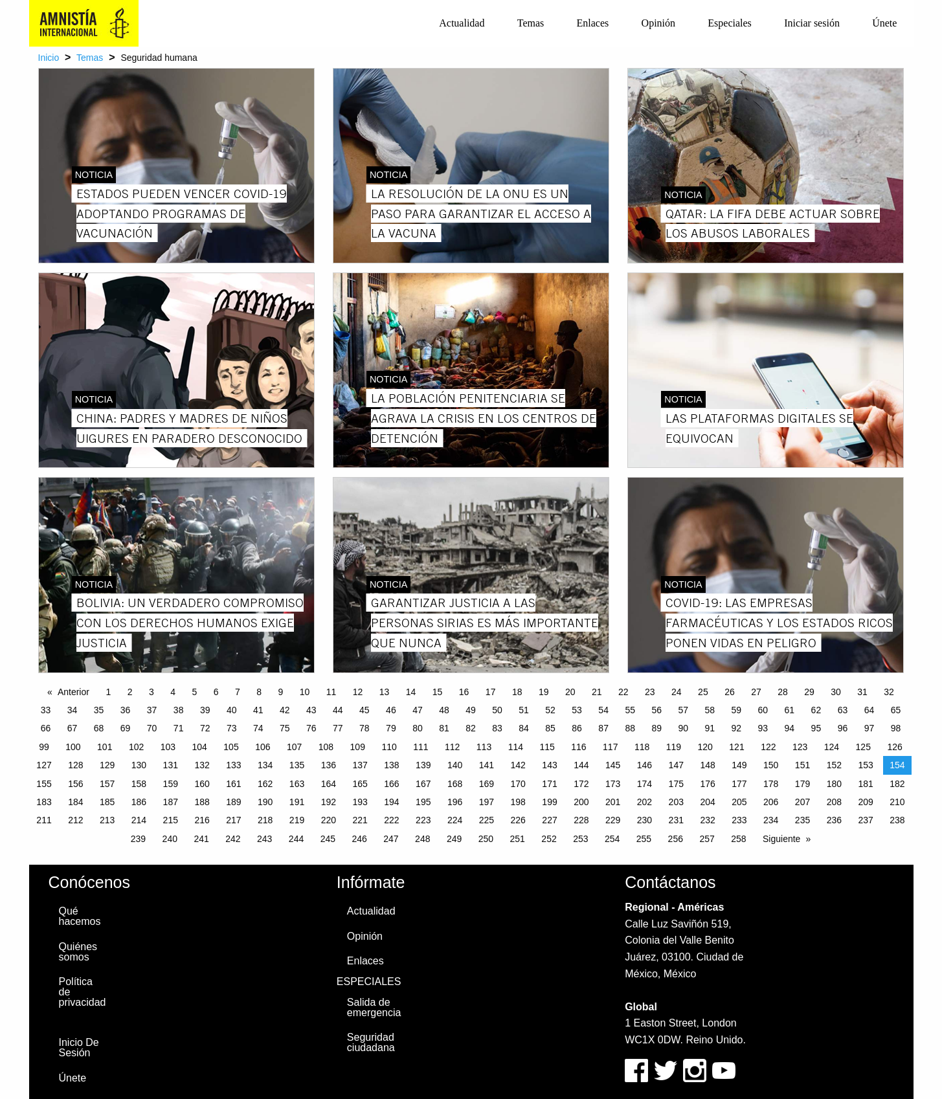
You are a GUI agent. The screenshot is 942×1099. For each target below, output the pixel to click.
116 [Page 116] (578, 747)
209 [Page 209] (865, 802)
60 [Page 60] (763, 710)
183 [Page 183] (43, 802)
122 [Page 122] (768, 747)
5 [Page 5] (194, 692)
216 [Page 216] (201, 820)
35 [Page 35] (99, 710)
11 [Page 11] (331, 692)
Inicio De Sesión (79, 1047)
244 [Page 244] (296, 839)
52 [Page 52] (550, 710)
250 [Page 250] (485, 839)
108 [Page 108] (326, 747)
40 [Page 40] (232, 710)
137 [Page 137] (359, 765)
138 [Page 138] (391, 765)
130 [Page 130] (138, 765)
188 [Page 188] (201, 802)
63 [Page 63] (843, 710)
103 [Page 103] (168, 747)
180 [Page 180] (834, 784)
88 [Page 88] (630, 728)
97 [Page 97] (869, 728)
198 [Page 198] (518, 802)
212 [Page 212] (75, 820)
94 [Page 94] (790, 728)
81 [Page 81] (444, 728)
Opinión (658, 22)
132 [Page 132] (201, 765)
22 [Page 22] (623, 692)
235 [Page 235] (802, 820)
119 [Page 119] (673, 747)
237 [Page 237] (865, 820)
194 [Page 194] (391, 802)
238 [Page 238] (897, 820)
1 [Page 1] (108, 692)
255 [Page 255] (643, 839)
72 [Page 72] (205, 728)
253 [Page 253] (580, 839)
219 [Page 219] (296, 820)
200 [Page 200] (581, 802)
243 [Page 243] (264, 839)
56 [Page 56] (656, 710)
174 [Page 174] (644, 784)
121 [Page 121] (736, 747)
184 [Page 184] (75, 802)
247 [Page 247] (390, 839)
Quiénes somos (78, 951)
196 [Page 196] (454, 802)
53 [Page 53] (577, 710)
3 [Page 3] (151, 692)
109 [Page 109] (357, 747)
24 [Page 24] (676, 692)
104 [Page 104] (199, 747)
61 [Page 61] (790, 710)
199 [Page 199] (549, 802)
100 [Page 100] (72, 747)
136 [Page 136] (328, 765)
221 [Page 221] (359, 820)
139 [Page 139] (423, 765)
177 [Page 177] (739, 784)
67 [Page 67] (72, 728)
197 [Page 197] (486, 802)
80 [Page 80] (417, 728)
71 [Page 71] (179, 728)
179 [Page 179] (802, 784)
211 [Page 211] (43, 820)
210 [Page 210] (897, 802)
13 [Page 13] (384, 692)
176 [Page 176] (707, 784)
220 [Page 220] (328, 820)
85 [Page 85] (550, 728)
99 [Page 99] (44, 747)
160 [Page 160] (201, 784)
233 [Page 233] (739, 820)
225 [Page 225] (486, 820)
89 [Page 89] (656, 728)
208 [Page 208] (834, 802)
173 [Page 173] (612, 784)
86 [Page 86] (577, 728)
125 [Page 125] (863, 747)
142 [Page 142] (518, 765)
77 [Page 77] (338, 728)
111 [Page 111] (420, 747)
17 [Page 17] (491, 692)
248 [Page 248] (422, 839)
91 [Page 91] (709, 728)
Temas (530, 22)
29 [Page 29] (809, 692)
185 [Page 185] (107, 802)
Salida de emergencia (374, 1007)
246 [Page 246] (359, 839)
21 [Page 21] (597, 692)
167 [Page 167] (423, 784)
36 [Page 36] (125, 710)
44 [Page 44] (338, 710)
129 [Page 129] (107, 765)
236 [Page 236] (834, 820)
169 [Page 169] (486, 784)
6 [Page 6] (216, 692)
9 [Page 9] (280, 692)
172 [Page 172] (581, 784)
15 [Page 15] (437, 692)
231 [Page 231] (676, 820)
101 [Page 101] (104, 747)
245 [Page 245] (327, 839)
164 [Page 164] (328, 784)
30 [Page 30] (836, 692)
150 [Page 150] (770, 765)
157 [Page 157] (107, 784)
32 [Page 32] (889, 692)
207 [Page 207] (802, 802)
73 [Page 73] (232, 728)
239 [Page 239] (138, 839)
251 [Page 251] (517, 839)
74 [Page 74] (258, 728)
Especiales (730, 22)
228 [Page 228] (581, 820)
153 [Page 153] (865, 765)
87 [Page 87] (603, 728)
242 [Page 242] (232, 839)
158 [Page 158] (138, 784)
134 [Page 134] (265, 765)
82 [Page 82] (470, 728)
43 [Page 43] (311, 710)
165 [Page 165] (359, 784)
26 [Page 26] (729, 692)
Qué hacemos (80, 916)
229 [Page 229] (612, 820)
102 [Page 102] (136, 747)
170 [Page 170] (518, 784)
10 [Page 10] (305, 692)
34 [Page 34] (72, 710)
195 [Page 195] (423, 802)
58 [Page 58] (709, 710)
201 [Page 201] (612, 802)
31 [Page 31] (862, 692)
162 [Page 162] (265, 784)
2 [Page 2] (130, 692)
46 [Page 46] (391, 710)
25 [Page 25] (703, 692)
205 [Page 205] (739, 802)
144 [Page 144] (581, 765)
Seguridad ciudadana (371, 1042)
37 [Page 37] (152, 710)
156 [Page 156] (75, 784)
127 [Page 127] (43, 765)
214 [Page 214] (138, 820)
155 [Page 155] (43, 784)
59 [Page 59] (737, 710)
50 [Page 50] (497, 710)
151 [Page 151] (802, 765)
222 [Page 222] (391, 820)
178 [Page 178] (770, 784)
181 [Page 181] (865, 784)
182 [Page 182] (897, 784)
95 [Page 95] (816, 728)
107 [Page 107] (294, 747)
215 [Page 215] (170, 820)
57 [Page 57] (683, 710)
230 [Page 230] (644, 820)
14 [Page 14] (411, 692)
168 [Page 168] (454, 784)
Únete (884, 22)
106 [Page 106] (262, 747)
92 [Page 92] (737, 728)
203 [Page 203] (676, 802)
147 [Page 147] (676, 765)
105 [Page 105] (230, 747)
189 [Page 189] (233, 802)
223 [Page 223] (423, 820)
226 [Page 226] (518, 820)
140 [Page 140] (454, 765)
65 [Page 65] (896, 710)
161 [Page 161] (233, 784)
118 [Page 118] (641, 747)
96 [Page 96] (843, 728)
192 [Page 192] (328, 802)
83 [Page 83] (497, 728)
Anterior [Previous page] (73, 692)
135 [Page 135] (296, 765)
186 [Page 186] (138, 802)
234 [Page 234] (770, 820)
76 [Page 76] (311, 728)
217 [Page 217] (233, 820)
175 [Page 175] (676, 784)
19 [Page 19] (544, 692)
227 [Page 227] (549, 820)
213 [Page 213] (107, 820)
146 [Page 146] (644, 765)
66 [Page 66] (46, 728)
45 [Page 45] (364, 710)
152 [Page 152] (834, 765)
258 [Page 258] (738, 839)
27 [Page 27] (756, 692)
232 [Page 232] (707, 820)
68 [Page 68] (99, 728)
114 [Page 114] (515, 747)
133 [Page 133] (233, 765)
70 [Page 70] (152, 728)
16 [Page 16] (464, 692)
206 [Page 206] (770, 802)
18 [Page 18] (517, 692)
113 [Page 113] (484, 747)
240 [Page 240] (170, 839)
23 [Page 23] (650, 692)
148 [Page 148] (707, 765)
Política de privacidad (82, 992)
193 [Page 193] (359, 802)
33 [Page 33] (46, 710)
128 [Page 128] (75, 765)
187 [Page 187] (170, 802)
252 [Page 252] (548, 839)
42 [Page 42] (285, 710)
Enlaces (593, 22)
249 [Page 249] (454, 839)
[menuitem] (461, 23)
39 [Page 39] (205, 710)
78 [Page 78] (364, 728)
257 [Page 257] (706, 839)
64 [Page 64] (869, 710)
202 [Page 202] (644, 802)
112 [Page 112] (452, 747)
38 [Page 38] (179, 710)
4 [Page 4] (172, 692)
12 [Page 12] (358, 692)
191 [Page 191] (296, 802)
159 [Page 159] (170, 784)
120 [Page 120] (705, 747)
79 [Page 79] (391, 728)
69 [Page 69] (125, 728)
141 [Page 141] (486, 765)
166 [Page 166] (391, 784)
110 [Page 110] (388, 747)
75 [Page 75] (285, 728)
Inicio (49, 57)
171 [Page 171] (549, 784)
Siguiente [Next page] (781, 839)
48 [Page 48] (444, 710)
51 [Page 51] (524, 710)
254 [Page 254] (612, 839)
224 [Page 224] (454, 820)
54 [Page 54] (603, 710)
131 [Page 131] (170, 765)
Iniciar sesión (812, 22)
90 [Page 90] (683, 728)
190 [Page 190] (265, 802)
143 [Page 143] (549, 765)
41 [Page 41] (258, 710)
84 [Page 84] (524, 728)
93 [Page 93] (763, 728)
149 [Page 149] (739, 765)
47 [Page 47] (417, 710)
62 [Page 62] (816, 710)
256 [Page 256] (675, 839)
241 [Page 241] (201, 839)
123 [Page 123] (799, 747)
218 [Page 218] (265, 820)
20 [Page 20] (570, 692)
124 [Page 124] (831, 747)
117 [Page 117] (610, 747)
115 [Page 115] (546, 747)
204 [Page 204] (707, 802)
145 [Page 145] (612, 765)
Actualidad (461, 22)
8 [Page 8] (259, 692)
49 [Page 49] (470, 710)
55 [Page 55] (630, 710)
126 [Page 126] (894, 747)
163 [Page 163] (296, 784)
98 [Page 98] (896, 728)
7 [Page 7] (237, 692)
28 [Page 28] (783, 692)
